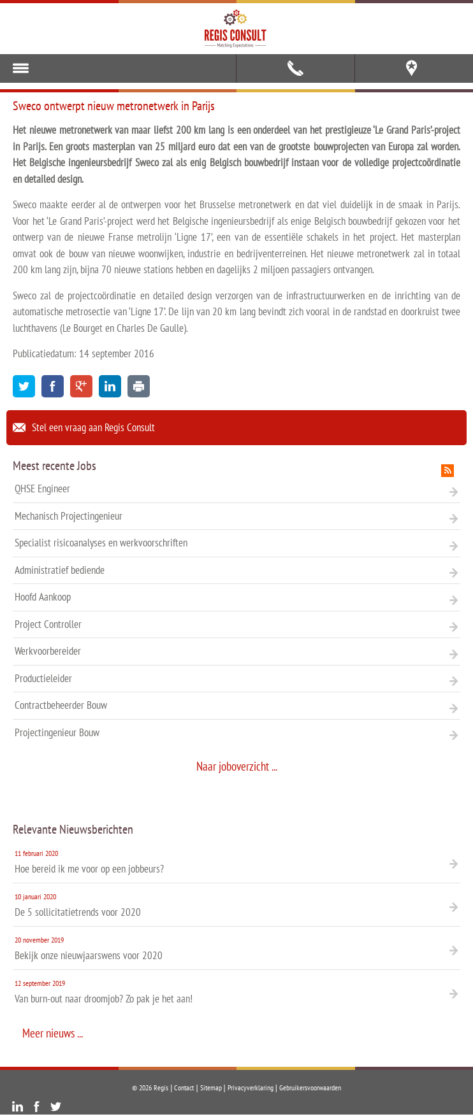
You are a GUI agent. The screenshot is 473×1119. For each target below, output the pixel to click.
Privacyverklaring (250, 1087)
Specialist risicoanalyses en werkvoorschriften (236, 543)
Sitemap (211, 1087)
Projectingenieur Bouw (236, 732)
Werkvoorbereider (236, 651)
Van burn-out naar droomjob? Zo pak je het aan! (236, 990)
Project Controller (236, 624)
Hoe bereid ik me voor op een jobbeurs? (236, 860)
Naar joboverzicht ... (236, 766)
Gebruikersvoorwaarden (310, 1087)
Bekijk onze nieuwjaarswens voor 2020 (236, 947)
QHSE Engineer (236, 488)
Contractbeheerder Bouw (236, 705)
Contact (184, 1087)
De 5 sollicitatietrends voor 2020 (236, 904)
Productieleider (236, 678)
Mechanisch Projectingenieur (236, 516)
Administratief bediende (236, 570)
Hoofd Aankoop (236, 597)
